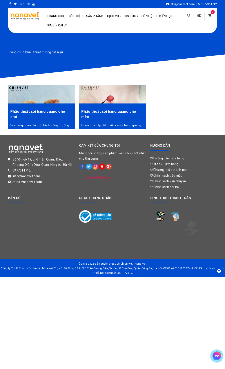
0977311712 (209, 4)
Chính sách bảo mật (166, 175)
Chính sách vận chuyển (168, 181)
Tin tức (131, 16)
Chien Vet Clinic (98, 177)
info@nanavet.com (182, 4)
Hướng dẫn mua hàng (167, 158)
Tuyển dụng (165, 16)
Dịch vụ (114, 16)
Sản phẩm (95, 16)
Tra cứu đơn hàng (164, 164)
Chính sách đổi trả (164, 187)
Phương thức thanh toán (169, 170)
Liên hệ (147, 16)
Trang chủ (55, 16)
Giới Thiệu (75, 16)
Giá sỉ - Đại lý (57, 25)
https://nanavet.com (27, 182)
